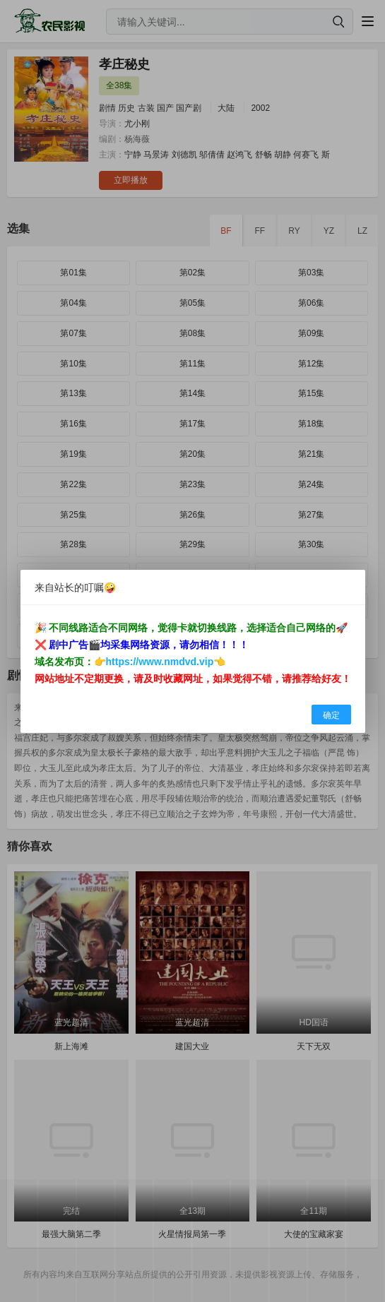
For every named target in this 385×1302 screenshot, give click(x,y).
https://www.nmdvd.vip (160, 661)
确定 (331, 715)
